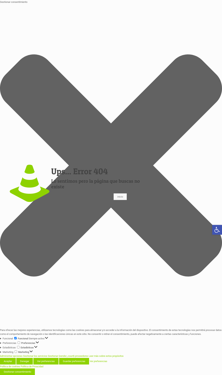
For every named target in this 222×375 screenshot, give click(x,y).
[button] (217, 230)
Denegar (24, 361)
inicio (120, 196)
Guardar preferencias (74, 361)
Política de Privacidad (32, 366)
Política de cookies (10, 366)
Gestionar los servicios (35, 356)
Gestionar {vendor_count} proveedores (68, 356)
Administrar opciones (11, 356)
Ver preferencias (46, 361)
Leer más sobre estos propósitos (106, 356)
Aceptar (8, 361)
